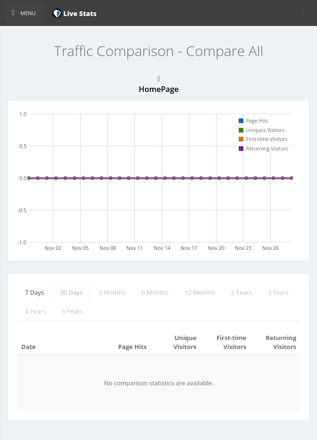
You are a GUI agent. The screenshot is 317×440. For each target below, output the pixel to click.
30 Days (71, 292)
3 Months (112, 292)
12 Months (199, 292)
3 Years (278, 292)
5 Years (72, 311)
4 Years (35, 311)
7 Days (34, 292)
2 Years (241, 292)
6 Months (155, 292)
